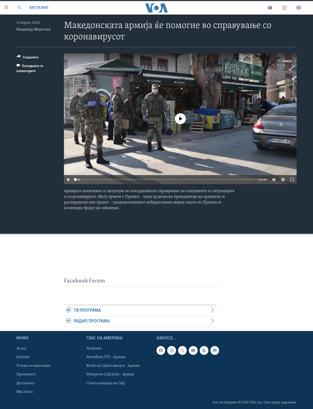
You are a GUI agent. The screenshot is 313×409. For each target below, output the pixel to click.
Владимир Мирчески (33, 29)
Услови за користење (33, 366)
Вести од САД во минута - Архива (113, 366)
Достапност (25, 383)
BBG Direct (24, 392)
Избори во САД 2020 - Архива (110, 374)
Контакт (23, 357)
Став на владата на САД (105, 383)
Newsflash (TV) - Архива (105, 357)
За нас (21, 348)
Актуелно (38, 8)
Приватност (26, 374)
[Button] (27, 58)
